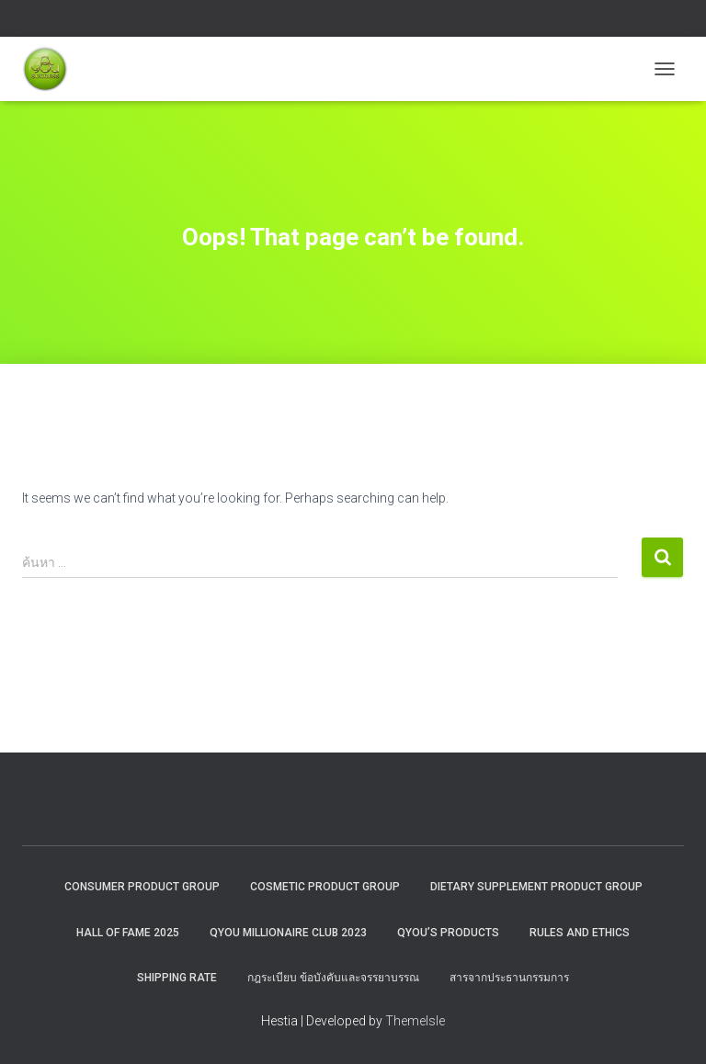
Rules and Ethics (580, 932)
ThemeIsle (415, 1020)
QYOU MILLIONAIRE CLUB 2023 (288, 932)
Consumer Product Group (142, 886)
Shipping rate (177, 977)
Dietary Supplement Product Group (536, 886)
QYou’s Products (448, 932)
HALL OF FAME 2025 (127, 932)
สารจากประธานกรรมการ (509, 977)
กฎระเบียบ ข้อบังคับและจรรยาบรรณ (333, 977)
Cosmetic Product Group (325, 886)
